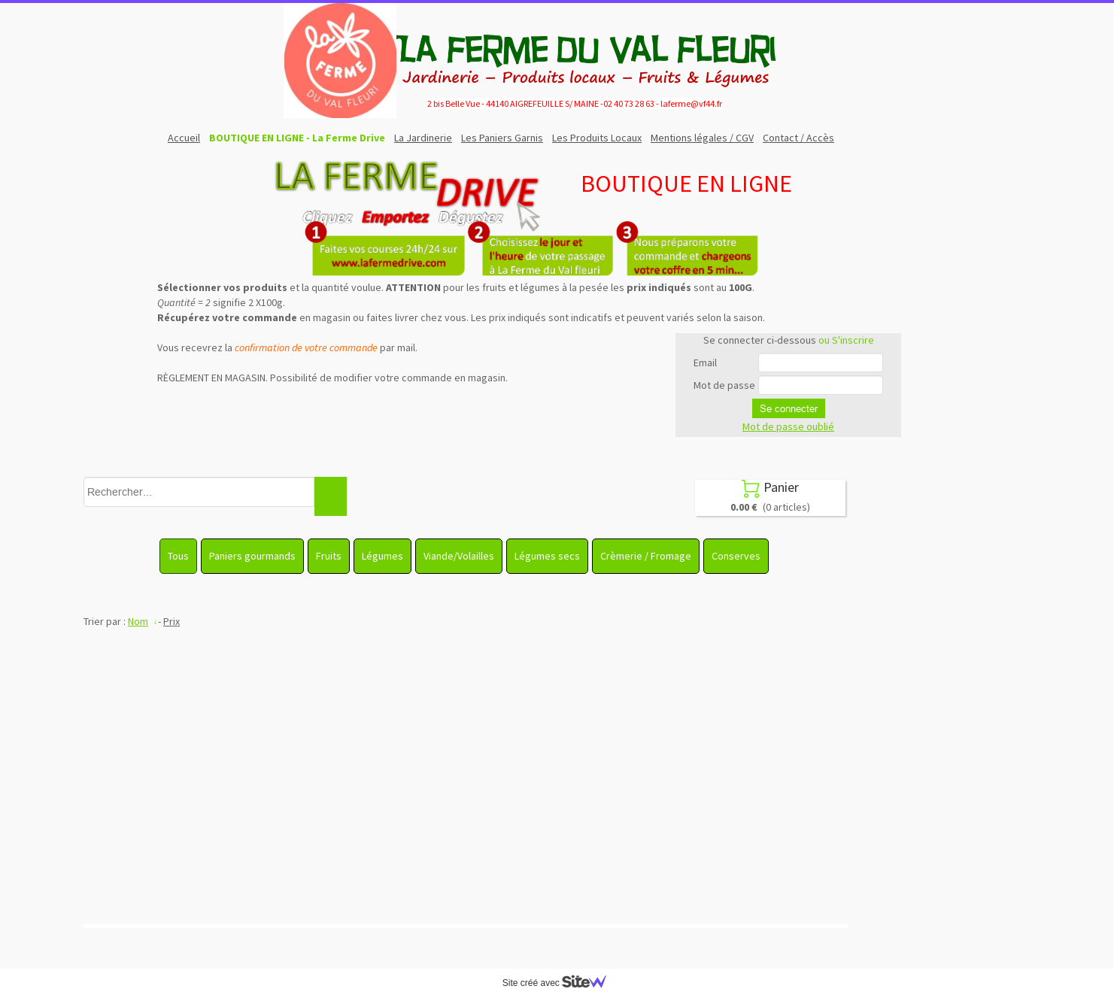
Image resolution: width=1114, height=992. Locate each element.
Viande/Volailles (458, 556)
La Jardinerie (423, 137)
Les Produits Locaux (597, 137)
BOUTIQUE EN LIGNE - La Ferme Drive (297, 137)
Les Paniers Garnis (502, 137)
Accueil (184, 137)
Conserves (736, 556)
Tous (178, 556)
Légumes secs (547, 556)
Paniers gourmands (252, 556)
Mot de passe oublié (788, 426)
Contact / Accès (798, 137)
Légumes (382, 556)
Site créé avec (560, 983)
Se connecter (789, 408)
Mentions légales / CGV (702, 137)
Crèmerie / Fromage (645, 556)
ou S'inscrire (846, 340)
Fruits (328, 556)
